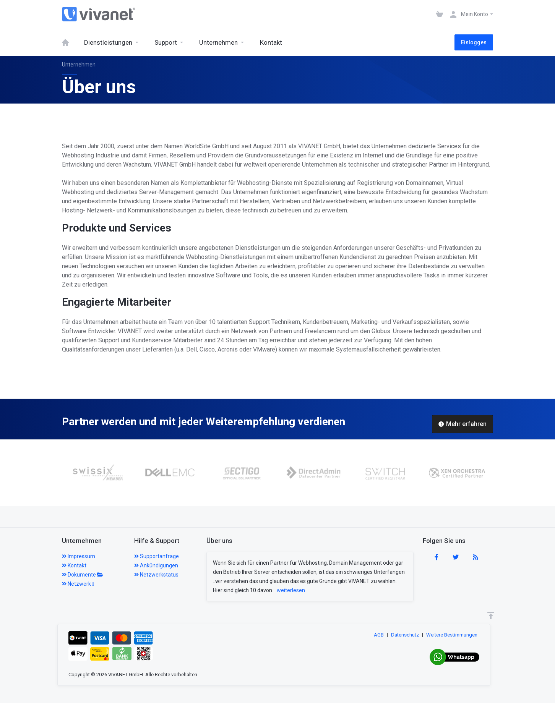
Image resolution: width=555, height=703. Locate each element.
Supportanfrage (156, 556)
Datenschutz (405, 635)
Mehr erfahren (462, 424)
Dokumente (82, 575)
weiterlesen (291, 590)
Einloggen (474, 42)
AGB (379, 635)
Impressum (78, 556)
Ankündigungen (156, 565)
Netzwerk (78, 584)
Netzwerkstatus (156, 575)
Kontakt (74, 565)
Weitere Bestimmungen (451, 635)
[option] (108, 473)
